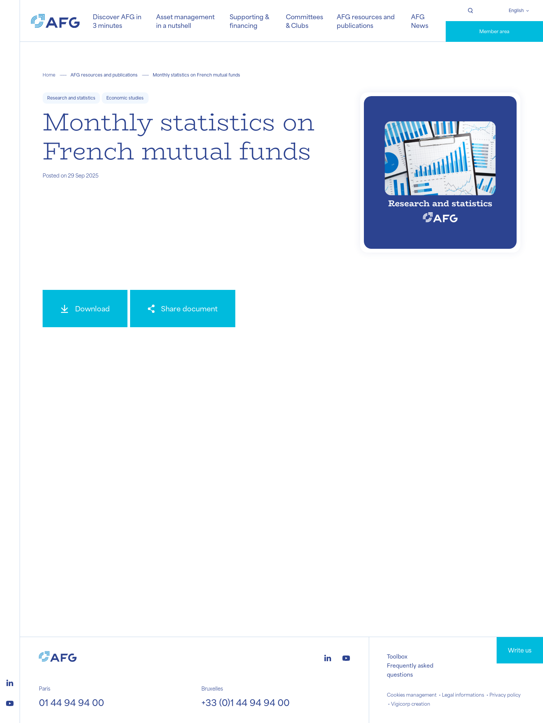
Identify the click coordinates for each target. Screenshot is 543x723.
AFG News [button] (419, 20)
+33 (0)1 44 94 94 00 (245, 702)
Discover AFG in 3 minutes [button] (117, 20)
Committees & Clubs (304, 20)
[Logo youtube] (10, 702)
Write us (520, 650)
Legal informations (463, 695)
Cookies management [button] (412, 695)
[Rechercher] (470, 10)
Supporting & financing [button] (249, 20)
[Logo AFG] (55, 21)
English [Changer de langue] (516, 10)
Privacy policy (505, 695)
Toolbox (397, 656)
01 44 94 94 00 (71, 702)
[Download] (85, 308)
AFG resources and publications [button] (366, 20)
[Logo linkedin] (9, 682)
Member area (494, 31)
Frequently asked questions (410, 670)
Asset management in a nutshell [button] (185, 20)
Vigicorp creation (410, 704)
